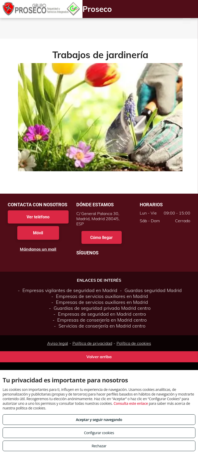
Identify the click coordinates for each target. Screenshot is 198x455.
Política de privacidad (92, 343)
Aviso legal (57, 343)
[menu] (186, 21)
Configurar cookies (99, 432)
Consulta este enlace (130, 403)
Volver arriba (99, 356)
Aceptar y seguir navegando (99, 419)
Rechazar (99, 445)
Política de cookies (134, 343)
